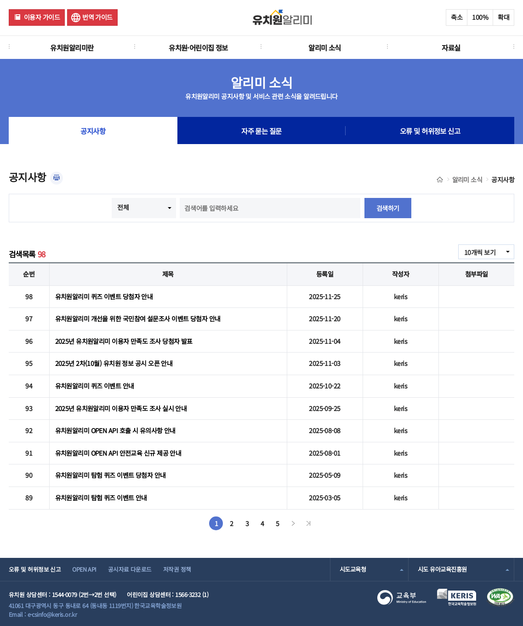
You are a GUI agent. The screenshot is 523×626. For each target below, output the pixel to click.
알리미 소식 (324, 47)
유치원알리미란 (71, 47)
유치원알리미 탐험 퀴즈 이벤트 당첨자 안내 (110, 475)
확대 (503, 17)
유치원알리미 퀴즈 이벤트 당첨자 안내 (104, 296)
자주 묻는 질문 (261, 131)
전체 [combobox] (123, 207)
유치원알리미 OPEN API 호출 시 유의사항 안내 (115, 430)
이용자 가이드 (42, 17)
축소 (456, 17)
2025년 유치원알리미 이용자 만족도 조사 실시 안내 (121, 408)
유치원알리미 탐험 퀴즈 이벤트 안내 (101, 497)
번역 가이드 (97, 17)
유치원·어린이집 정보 (198, 47)
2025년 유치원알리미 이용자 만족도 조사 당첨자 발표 (124, 341)
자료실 (451, 47)
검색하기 (387, 208)
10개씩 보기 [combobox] (479, 252)
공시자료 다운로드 (130, 569)
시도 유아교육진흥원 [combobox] (442, 569)
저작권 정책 (177, 569)
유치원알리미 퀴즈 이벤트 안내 (94, 385)
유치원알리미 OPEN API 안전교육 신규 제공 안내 (118, 453)
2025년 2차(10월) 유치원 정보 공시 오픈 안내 (114, 363)
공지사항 (92, 131)
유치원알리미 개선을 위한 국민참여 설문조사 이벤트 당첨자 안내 (138, 318)
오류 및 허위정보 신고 (430, 131)
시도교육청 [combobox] (353, 569)
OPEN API (84, 569)
